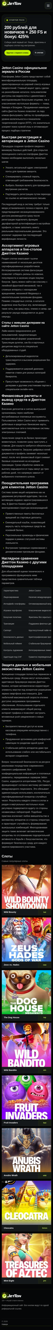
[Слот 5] (26, 1100)
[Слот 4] (26, 1048)
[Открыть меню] (48, 5)
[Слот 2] (26, 942)
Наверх (5, 1324)
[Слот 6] (26, 1153)
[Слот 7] (26, 1206)
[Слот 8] (26, 1258)
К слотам (39, 53)
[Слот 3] (26, 995)
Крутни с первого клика (17, 53)
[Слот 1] (26, 890)
